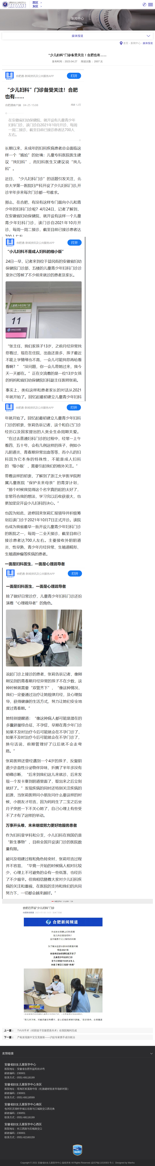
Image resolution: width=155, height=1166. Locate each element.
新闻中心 (136, 43)
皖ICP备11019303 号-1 (102, 1163)
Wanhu (131, 1163)
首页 (125, 43)
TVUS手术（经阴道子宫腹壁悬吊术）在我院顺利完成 (47, 1030)
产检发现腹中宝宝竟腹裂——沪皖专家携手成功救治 (46, 1037)
